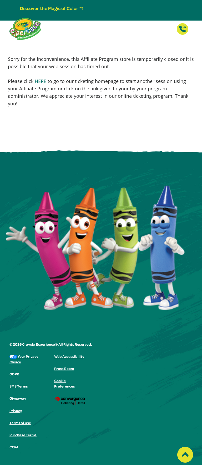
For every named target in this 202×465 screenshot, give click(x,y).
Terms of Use (20, 423)
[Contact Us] (182, 33)
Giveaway (17, 399)
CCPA (13, 447)
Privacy (15, 411)
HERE (40, 81)
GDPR (14, 374)
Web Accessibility (69, 357)
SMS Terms (18, 387)
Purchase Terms (23, 435)
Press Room (64, 369)
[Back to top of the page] (185, 453)
